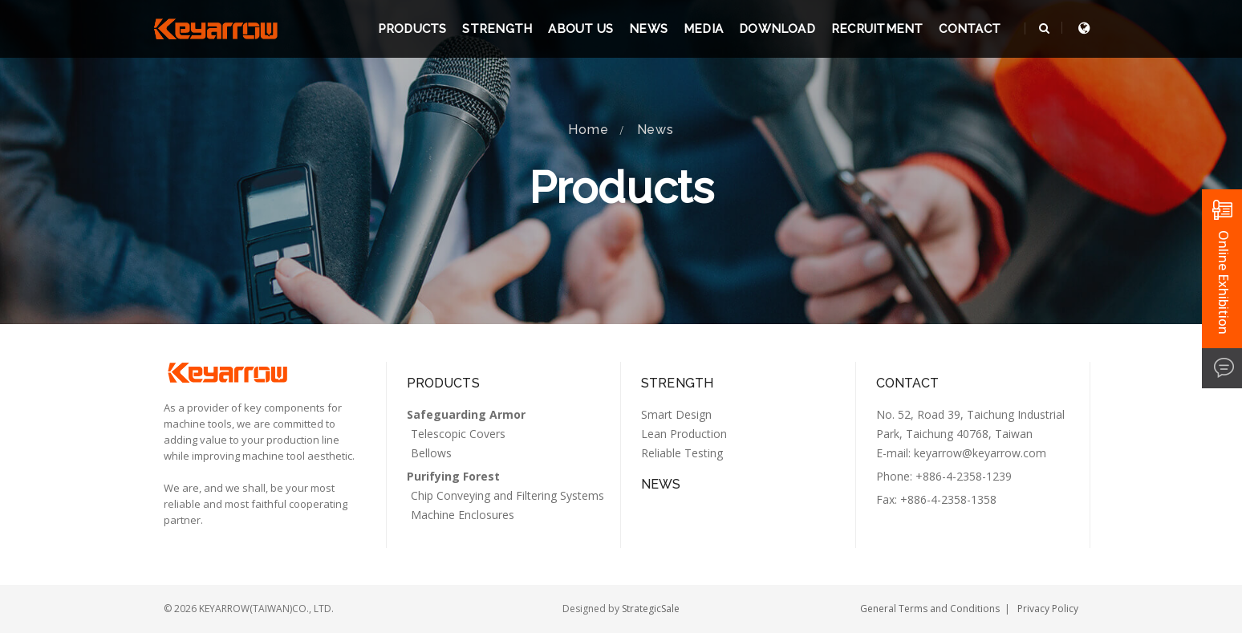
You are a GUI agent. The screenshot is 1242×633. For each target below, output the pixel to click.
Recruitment (877, 29)
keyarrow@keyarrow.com (980, 453)
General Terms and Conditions (930, 608)
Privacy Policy (1047, 608)
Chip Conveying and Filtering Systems (507, 495)
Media (703, 29)
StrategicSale (651, 608)
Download (777, 29)
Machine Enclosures (462, 514)
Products (412, 29)
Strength (497, 29)
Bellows (431, 453)
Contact (969, 29)
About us (580, 29)
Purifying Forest (453, 476)
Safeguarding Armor (466, 414)
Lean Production (684, 433)
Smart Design (676, 414)
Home (588, 129)
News (648, 29)
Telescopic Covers (458, 433)
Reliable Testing (682, 453)
